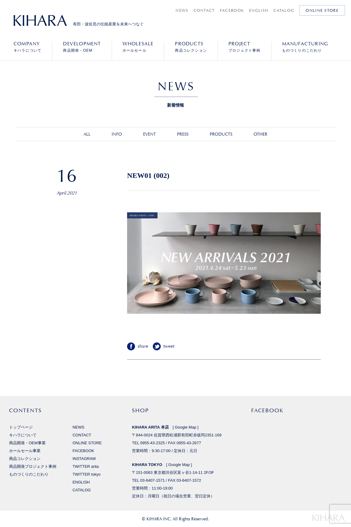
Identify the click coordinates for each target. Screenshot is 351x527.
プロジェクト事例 (244, 46)
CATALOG (284, 10)
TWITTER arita (86, 466)
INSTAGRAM (84, 458)
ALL (87, 134)
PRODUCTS (221, 134)
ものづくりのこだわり (305, 46)
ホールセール (138, 46)
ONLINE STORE (322, 10)
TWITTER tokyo (87, 474)
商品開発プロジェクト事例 (32, 466)
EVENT (149, 134)
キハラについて (27, 46)
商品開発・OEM (82, 46)
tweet (168, 346)
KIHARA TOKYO (147, 464)
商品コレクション (191, 46)
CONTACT (204, 10)
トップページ (21, 427)
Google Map (185, 427)
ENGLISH (258, 10)
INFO (117, 134)
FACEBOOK (232, 10)
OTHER (260, 134)
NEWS (182, 10)
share (143, 346)
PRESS (183, 134)
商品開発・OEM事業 (27, 443)
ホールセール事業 (25, 450)
